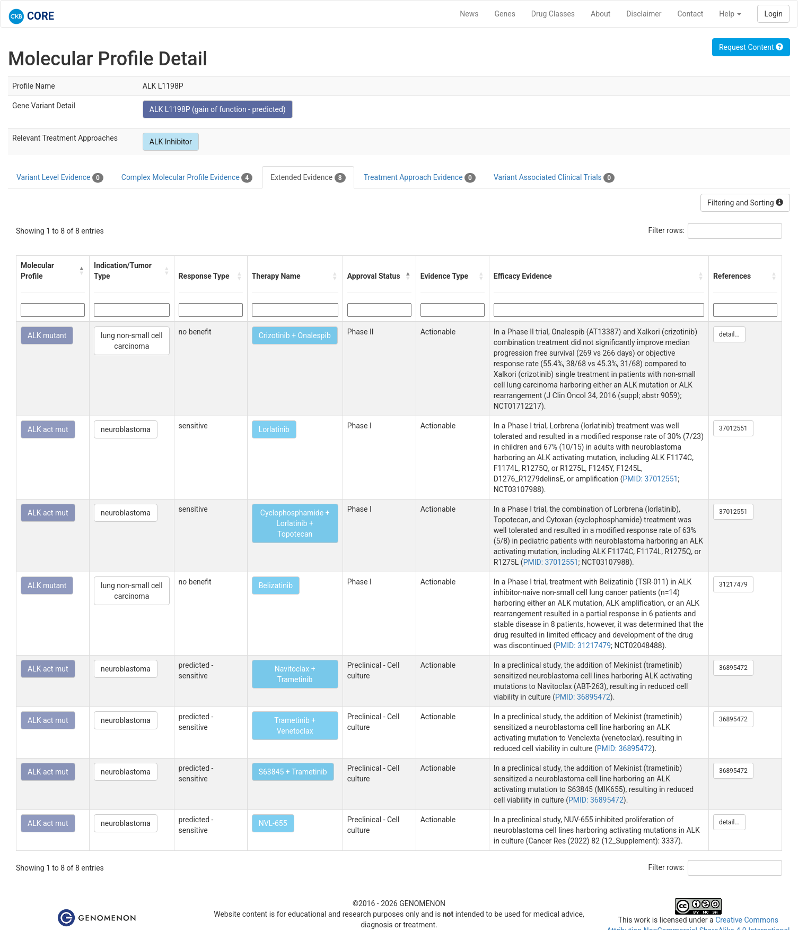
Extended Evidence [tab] (307, 178)
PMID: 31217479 (583, 645)
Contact (690, 14)
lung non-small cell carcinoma (131, 340)
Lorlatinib (274, 429)
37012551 (733, 428)
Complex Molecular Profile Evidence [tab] (186, 178)
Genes (505, 14)
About (600, 14)
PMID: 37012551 (650, 479)
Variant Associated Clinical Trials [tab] (554, 178)
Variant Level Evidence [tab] (59, 178)
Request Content (751, 47)
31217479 (733, 584)
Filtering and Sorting (745, 203)
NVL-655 (273, 823)
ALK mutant (47, 335)
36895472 (733, 667)
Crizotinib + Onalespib (295, 335)
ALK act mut (48, 429)
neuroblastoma (126, 429)
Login (773, 14)
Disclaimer (643, 14)
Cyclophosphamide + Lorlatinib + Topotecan (295, 523)
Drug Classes (553, 14)
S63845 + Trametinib (293, 772)
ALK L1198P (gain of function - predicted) (218, 109)
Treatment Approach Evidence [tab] (420, 178)
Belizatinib (276, 585)
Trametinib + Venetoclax (294, 725)
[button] (81, 270)
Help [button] (730, 14)
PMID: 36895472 (582, 697)
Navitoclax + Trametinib (295, 674)
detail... (729, 334)
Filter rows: (666, 230)
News (469, 14)
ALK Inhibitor (171, 141)
